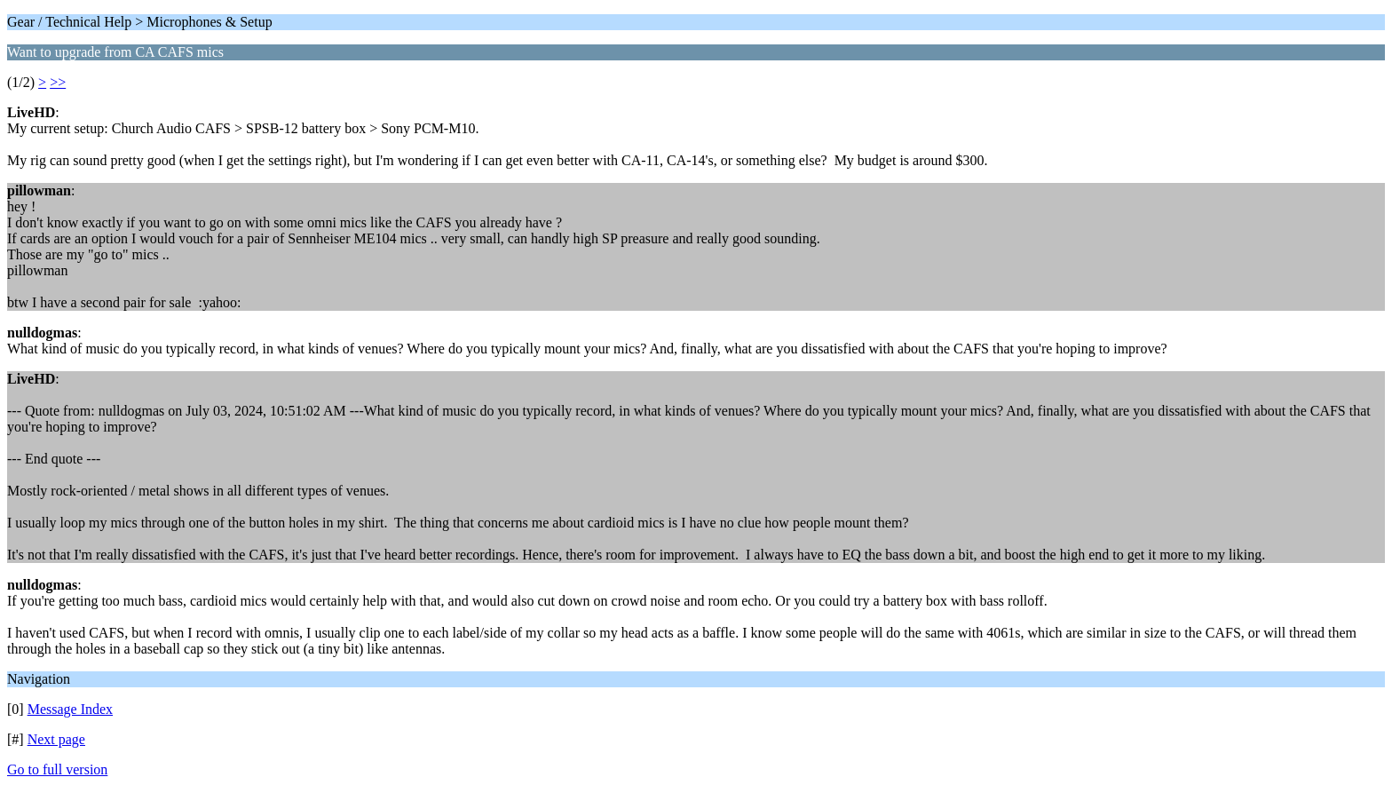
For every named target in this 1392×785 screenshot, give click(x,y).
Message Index (70, 709)
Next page (56, 739)
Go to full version (57, 769)
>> (58, 82)
